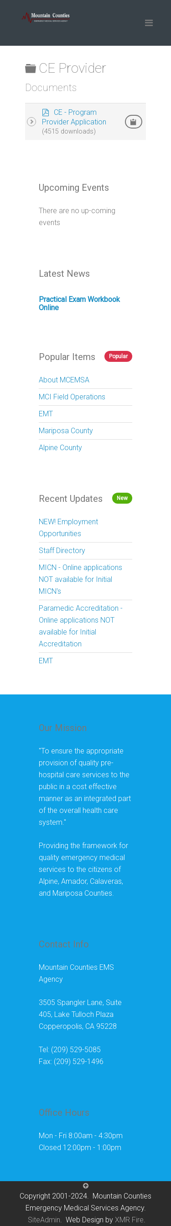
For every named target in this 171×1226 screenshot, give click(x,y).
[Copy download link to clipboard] (133, 122)
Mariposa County (66, 430)
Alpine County (60, 447)
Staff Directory (62, 550)
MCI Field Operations (72, 397)
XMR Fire (129, 1219)
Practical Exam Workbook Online (79, 303)
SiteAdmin (44, 1219)
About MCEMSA (64, 380)
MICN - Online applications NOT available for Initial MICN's (80, 579)
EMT (46, 413)
